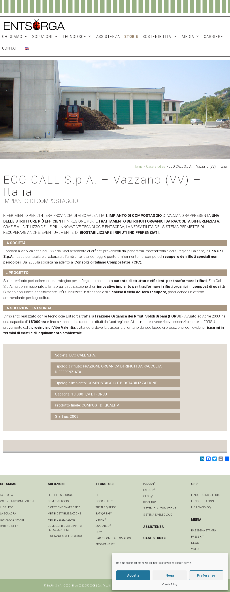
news (195, 542)
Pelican (149, 483)
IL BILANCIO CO (201, 507)
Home (138, 166)
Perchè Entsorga (60, 495)
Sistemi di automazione (159, 508)
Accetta (133, 575)
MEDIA (192, 36)
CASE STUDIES (154, 538)
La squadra (8, 513)
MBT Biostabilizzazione (64, 513)
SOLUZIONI (46, 36)
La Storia (6, 495)
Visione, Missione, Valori (17, 501)
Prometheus (105, 544)
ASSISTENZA (108, 36)
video (195, 549)
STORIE (131, 36)
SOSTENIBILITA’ (161, 36)
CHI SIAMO (16, 36)
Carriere (213, 36)
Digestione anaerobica (64, 507)
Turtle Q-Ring (106, 507)
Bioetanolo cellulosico (65, 536)
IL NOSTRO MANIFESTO (205, 495)
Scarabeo (103, 525)
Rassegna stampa (203, 530)
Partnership (8, 525)
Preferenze (206, 575)
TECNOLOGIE (78, 36)
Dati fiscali (104, 585)
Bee (98, 495)
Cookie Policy (169, 584)
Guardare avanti (12, 519)
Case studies (155, 166)
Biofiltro (149, 502)
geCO (148, 496)
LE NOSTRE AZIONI (203, 501)
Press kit (197, 536)
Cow (99, 532)
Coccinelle (104, 501)
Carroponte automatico (113, 538)
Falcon (149, 490)
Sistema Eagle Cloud (157, 514)
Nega (170, 575)
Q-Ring (101, 519)
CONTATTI (11, 48)
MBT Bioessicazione (61, 519)
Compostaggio (58, 501)
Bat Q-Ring (104, 513)
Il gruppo (6, 507)
